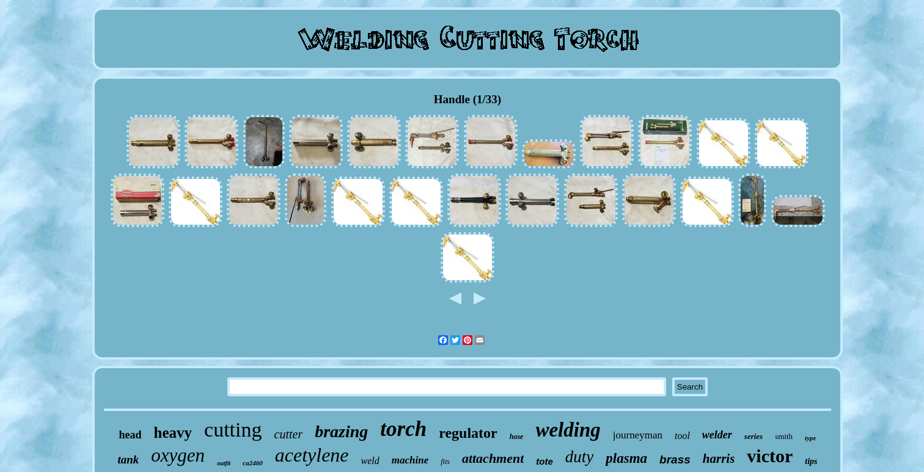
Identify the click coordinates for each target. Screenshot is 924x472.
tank (128, 459)
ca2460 (252, 463)
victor (770, 456)
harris (719, 458)
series (753, 436)
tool (682, 435)
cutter (288, 434)
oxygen (178, 455)
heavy (173, 432)
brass (675, 459)
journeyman (637, 435)
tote (544, 461)
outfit (223, 463)
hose (517, 436)
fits (445, 461)
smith (784, 436)
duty (579, 457)
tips (811, 461)
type (810, 437)
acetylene (312, 455)
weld (370, 461)
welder (717, 435)
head (130, 435)
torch (403, 429)
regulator (468, 433)
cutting (233, 429)
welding (567, 430)
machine (410, 460)
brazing (341, 431)
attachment (493, 458)
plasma (626, 458)
